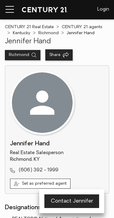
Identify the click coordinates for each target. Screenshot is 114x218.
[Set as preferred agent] (40, 184)
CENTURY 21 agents (82, 27)
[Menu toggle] (10, 10)
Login (103, 9)
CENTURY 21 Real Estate (29, 27)
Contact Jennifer (72, 201)
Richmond (48, 33)
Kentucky (21, 33)
